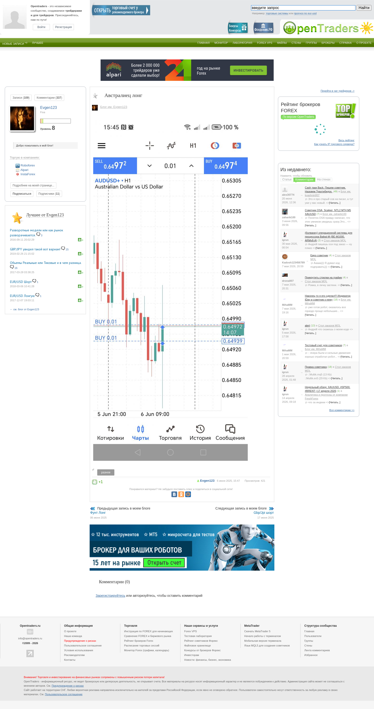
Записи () (21, 97)
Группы (311, 42)
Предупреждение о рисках (68, 685)
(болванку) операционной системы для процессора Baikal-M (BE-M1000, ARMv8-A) (328, 236)
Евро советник (319, 255)
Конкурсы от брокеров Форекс (202, 650)
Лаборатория (243, 42)
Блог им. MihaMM (315, 349)
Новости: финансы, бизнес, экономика (207, 659)
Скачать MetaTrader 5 (257, 631)
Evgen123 (207, 480)
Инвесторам (191, 655)
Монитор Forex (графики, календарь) (146, 650)
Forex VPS (264, 42)
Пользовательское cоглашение (83, 645)
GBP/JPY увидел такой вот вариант (35, 249)
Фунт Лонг (98, 513)
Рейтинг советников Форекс (201, 640)
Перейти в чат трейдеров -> (337, 90)
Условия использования (78, 650)
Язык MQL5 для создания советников (267, 645)
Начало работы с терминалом (262, 636)
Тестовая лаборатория (198, 636)
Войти (41, 27)
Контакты (69, 659)
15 (64, 249)
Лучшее (37, 42)
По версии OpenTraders (298, 116)
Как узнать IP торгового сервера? (334, 144)
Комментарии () (49, 97)
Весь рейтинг (346, 140)
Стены (296, 42)
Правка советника (316, 366)
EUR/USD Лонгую (22, 296)
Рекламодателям (74, 655)
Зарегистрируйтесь (110, 595)
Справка (345, 42)
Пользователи (312, 636)
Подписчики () (49, 193)
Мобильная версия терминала (262, 640)
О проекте (364, 42)
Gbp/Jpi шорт (264, 513)
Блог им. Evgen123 (113, 107)
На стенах (323, 179)
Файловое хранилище (197, 645)
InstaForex (25, 174)
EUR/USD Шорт (21, 282)
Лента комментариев (317, 650)
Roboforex (25, 165)
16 (13, 268)
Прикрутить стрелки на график (323, 277)
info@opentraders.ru (30, 638)
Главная (204, 42)
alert (307, 325)
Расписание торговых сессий (141, 645)
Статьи (286, 179)
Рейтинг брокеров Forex (138, 640)
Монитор (221, 42)
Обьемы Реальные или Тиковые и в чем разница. (46, 263)
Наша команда (73, 636)
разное (106, 472)
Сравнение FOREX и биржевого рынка (147, 636)
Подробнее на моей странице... (33, 185)
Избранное (311, 655)
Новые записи (14, 43)
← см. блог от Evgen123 (24, 309)
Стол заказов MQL (335, 240)
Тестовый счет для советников (323, 345)
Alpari (21, 170)
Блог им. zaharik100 (334, 214)
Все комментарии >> (342, 410)
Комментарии (304, 179)
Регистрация (63, 27)
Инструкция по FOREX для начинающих (148, 631)
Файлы (282, 42)
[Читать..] (334, 202)
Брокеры (328, 42)
